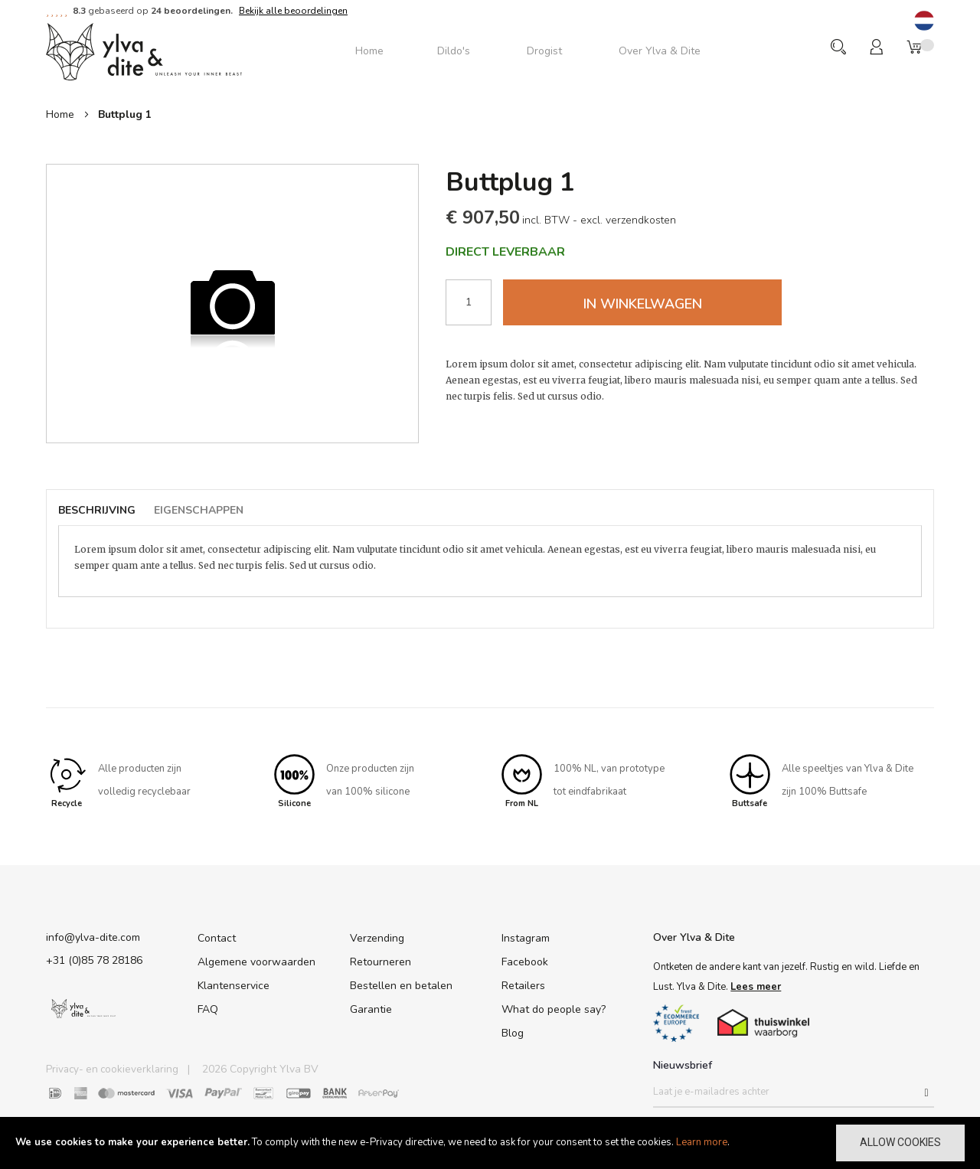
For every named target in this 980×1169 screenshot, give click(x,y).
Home (60, 114)
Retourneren (380, 959)
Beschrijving (97, 510)
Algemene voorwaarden (256, 959)
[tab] (104, 511)
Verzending (377, 936)
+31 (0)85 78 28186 (94, 958)
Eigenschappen (199, 510)
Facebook (524, 959)
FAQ (208, 1007)
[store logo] (144, 50)
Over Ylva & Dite (694, 935)
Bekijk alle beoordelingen (293, 11)
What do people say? (553, 1007)
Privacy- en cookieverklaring (114, 1069)
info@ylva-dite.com (93, 935)
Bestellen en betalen (401, 983)
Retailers (523, 983)
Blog (512, 1031)
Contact (217, 936)
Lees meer (755, 984)
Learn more (701, 1142)
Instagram (525, 936)
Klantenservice (234, 983)
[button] (924, 22)
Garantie (371, 1007)
